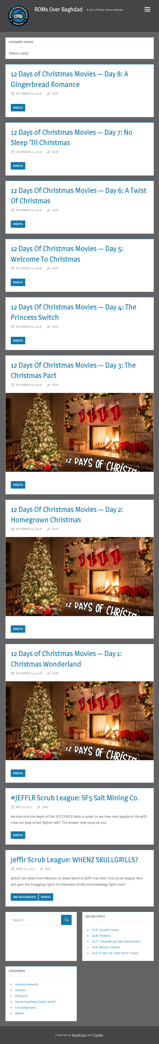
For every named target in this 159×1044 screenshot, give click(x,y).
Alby (55, 93)
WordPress (79, 1035)
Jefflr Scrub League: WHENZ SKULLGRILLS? (74, 859)
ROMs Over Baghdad (58, 9)
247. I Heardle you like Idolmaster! (116, 941)
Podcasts (21, 996)
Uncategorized (24, 897)
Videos (18, 108)
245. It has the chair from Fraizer (115, 953)
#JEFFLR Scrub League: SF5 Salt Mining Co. (75, 797)
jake (45, 807)
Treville (98, 1035)
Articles (20, 990)
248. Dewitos (101, 935)
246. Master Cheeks (106, 947)
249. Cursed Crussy (105, 930)
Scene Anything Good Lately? (35, 1001)
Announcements (26, 984)
